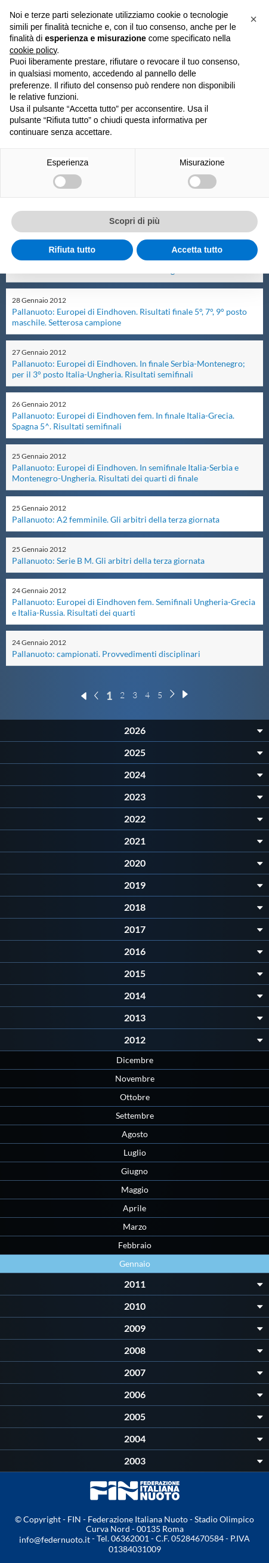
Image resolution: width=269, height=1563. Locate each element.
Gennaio (134, 1263)
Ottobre (135, 1097)
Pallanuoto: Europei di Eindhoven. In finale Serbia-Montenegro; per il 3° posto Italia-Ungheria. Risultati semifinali (128, 368)
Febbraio (134, 1245)
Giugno (134, 1171)
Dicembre (134, 1060)
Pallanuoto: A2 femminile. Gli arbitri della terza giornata (115, 519)
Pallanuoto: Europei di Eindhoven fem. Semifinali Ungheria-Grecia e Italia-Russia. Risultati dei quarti (133, 607)
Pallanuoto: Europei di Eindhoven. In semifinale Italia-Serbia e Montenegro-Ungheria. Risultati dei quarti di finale (125, 472)
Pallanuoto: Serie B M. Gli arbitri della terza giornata (108, 560)
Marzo (135, 1226)
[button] (253, 19)
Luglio (134, 1152)
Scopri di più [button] (134, 221)
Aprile (134, 1208)
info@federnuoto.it (54, 1539)
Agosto (135, 1134)
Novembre (134, 1078)
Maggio (135, 1189)
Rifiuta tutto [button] (71, 249)
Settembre (135, 1115)
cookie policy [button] (33, 50)
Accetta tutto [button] (196, 249)
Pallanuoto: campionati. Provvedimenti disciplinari (106, 654)
